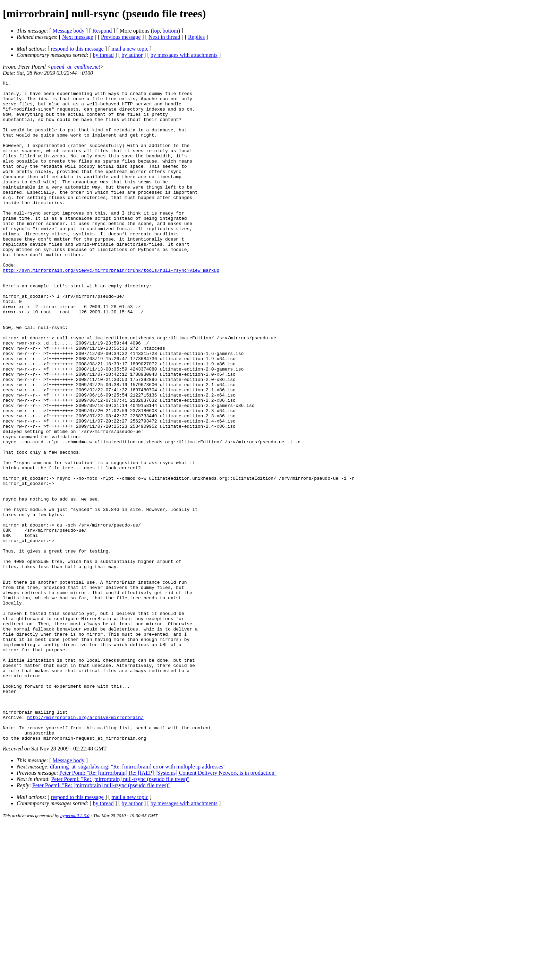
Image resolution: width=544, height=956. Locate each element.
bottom (170, 31)
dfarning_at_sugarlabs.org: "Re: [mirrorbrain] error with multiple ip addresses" (138, 899)
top (156, 31)
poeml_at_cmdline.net (75, 67)
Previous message (121, 37)
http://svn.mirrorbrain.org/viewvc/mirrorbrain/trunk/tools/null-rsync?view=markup (111, 308)
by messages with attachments (184, 55)
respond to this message (77, 49)
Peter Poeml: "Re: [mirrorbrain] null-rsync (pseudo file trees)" (120, 911)
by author (132, 55)
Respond (102, 31)
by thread (103, 55)
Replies (196, 37)
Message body (69, 31)
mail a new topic (129, 49)
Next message (77, 37)
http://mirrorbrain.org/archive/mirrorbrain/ (85, 845)
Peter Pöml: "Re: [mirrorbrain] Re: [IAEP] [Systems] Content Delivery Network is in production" (168, 905)
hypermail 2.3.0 (75, 947)
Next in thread (164, 37)
